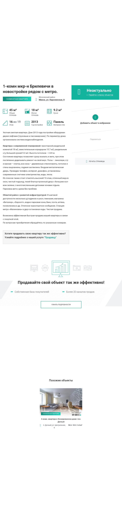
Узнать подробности (61, 305)
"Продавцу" (50, 237)
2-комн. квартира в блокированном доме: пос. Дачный (61, 420)
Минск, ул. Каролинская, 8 (52, 100)
